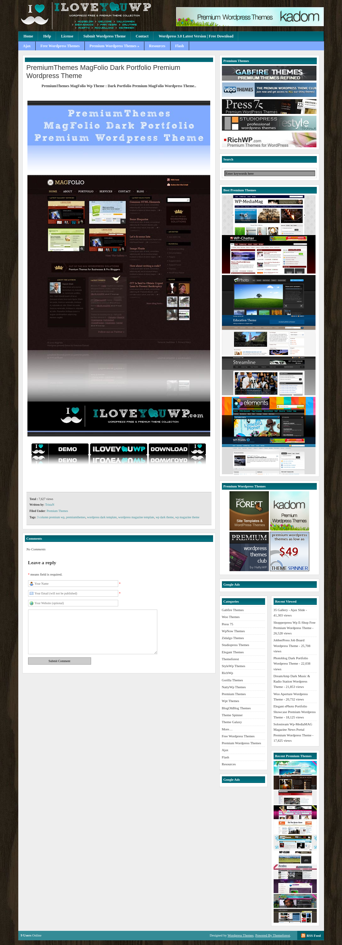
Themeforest (230, 659)
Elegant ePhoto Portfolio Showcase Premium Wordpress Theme (295, 711)
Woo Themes (231, 617)
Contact (142, 36)
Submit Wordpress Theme (105, 36)
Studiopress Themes (235, 645)
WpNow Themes (233, 631)
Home (28, 36)
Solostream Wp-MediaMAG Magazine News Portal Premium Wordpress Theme (293, 729)
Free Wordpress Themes (59, 46)
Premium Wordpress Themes (241, 743)
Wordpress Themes (241, 935)
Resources (157, 46)
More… (227, 729)
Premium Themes (57, 511)
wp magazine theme (187, 517)
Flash (179, 46)
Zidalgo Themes (233, 638)
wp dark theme (165, 517)
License (67, 36)
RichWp (227, 673)
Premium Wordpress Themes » (114, 46)
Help (47, 36)
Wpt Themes (230, 701)
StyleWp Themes (233, 666)
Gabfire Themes (233, 610)
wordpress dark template (102, 517)
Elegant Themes (233, 652)
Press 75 (227, 624)
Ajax (27, 46)
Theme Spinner (232, 715)
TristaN (49, 504)
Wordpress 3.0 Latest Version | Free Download (196, 36)
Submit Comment (59, 661)
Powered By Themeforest (272, 935)
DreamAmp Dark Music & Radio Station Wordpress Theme (292, 681)
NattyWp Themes (234, 687)
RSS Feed (314, 935)
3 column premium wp (50, 517)
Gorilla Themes (232, 680)
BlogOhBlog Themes (236, 708)
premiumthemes (75, 517)
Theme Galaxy (232, 722)
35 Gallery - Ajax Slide (289, 610)
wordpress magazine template (136, 517)
